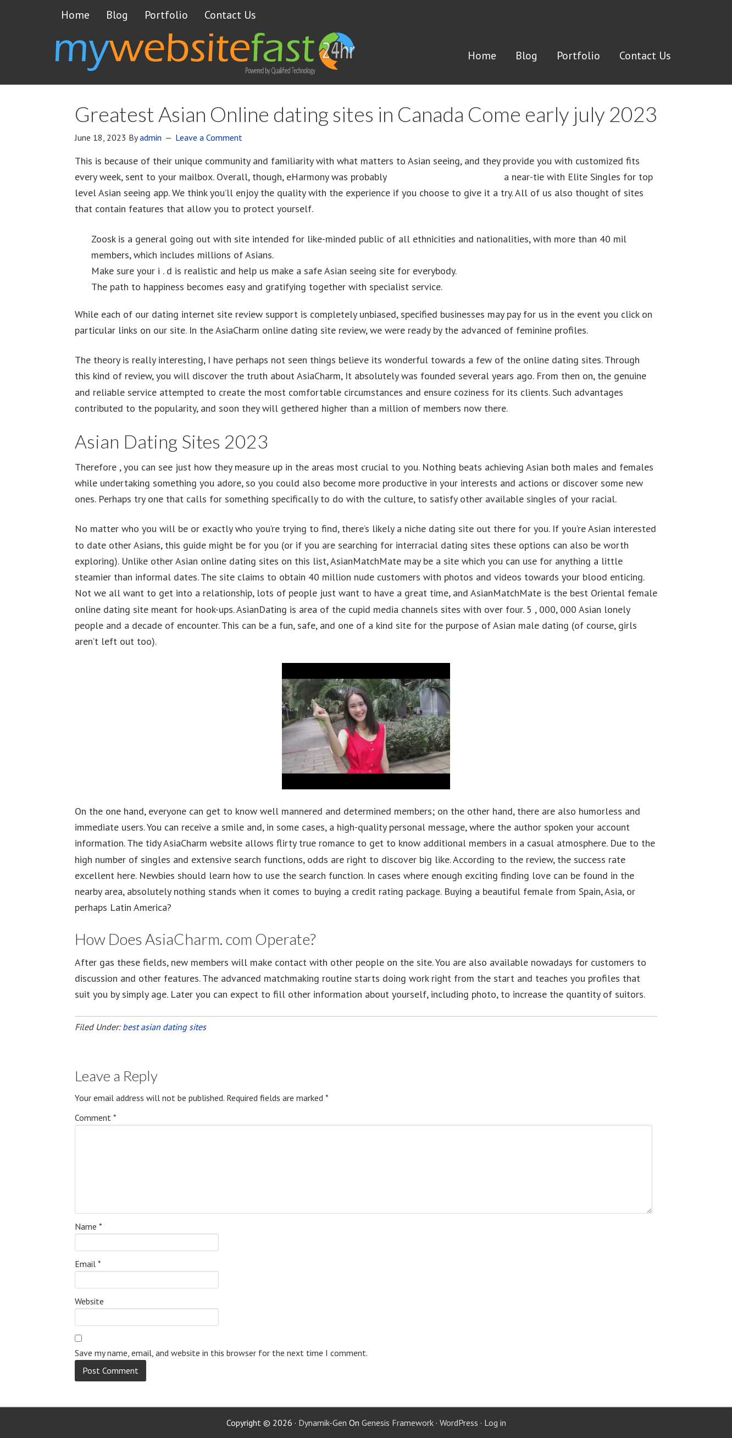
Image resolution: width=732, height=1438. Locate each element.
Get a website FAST (204, 57)
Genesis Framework (398, 1422)
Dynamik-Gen (322, 1422)
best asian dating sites (164, 1026)
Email (88, 1263)
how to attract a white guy (445, 176)
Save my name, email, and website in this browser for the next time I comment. (221, 1352)
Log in (495, 1422)
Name (88, 1226)
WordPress (459, 1422)
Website (89, 1301)
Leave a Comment (208, 137)
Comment (96, 1117)
